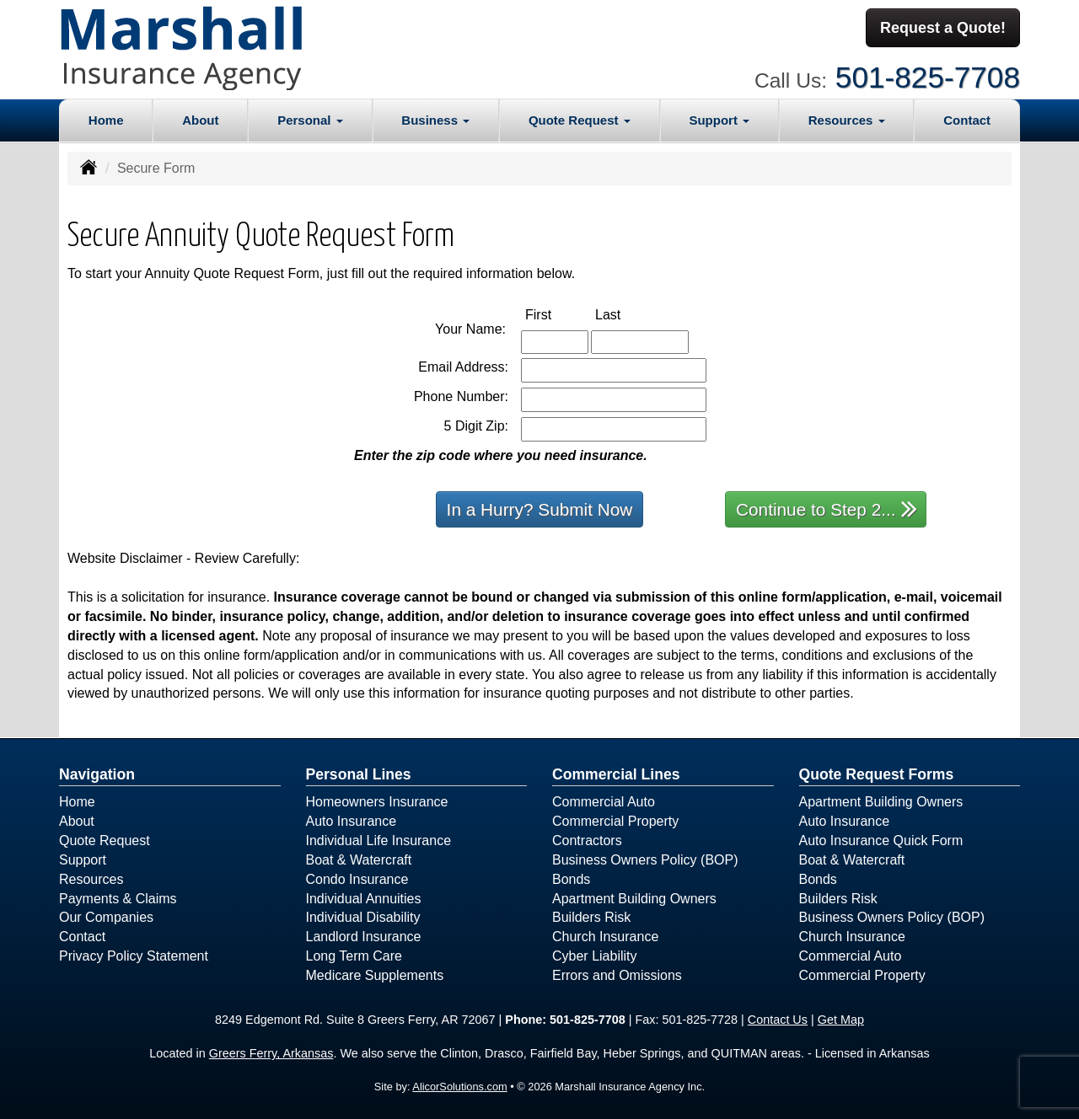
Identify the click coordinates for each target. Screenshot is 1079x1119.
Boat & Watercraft (359, 859)
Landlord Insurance (363, 936)
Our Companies (106, 917)
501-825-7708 (927, 76)
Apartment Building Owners (634, 898)
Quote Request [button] (580, 119)
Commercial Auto (603, 802)
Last (625, 313)
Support (82, 859)
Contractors (587, 840)
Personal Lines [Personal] (358, 773)
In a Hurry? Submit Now (540, 508)
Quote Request (104, 840)
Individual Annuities (363, 898)
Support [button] (719, 119)
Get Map (841, 1018)
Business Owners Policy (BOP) (645, 859)
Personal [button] (310, 119)
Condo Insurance (357, 878)
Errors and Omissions (617, 974)
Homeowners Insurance (377, 802)
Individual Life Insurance (379, 840)
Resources (91, 878)
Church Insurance (605, 936)
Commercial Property (615, 820)
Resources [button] (846, 119)
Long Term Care (354, 955)
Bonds (571, 878)
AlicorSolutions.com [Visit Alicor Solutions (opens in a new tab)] (459, 1085)
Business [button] (435, 119)
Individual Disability (363, 917)
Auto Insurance (351, 820)
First (556, 313)
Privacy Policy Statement (133, 955)
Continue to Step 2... (826, 508)
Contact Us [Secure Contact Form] (778, 1018)
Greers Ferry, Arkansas (271, 1053)
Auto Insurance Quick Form (881, 840)
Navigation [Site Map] (97, 773)
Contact (966, 119)
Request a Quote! (943, 27)
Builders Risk (591, 917)
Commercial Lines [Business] (616, 773)
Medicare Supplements (375, 974)
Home (106, 119)
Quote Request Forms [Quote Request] (876, 773)
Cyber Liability (594, 955)
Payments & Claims (118, 898)
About (200, 119)
